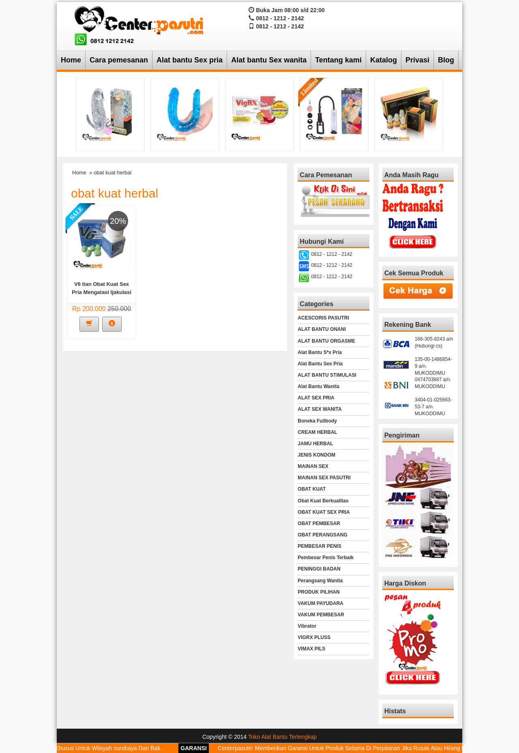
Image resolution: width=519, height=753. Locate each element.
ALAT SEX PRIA (316, 398)
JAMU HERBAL (315, 443)
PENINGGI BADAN (319, 569)
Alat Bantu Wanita (318, 386)
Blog (446, 60)
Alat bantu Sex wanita (269, 60)
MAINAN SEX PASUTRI (324, 478)
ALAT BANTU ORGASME (326, 341)
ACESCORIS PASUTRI (323, 318)
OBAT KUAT (312, 489)
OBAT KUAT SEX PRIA (324, 512)
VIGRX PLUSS (314, 637)
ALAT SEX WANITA (319, 409)
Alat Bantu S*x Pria (320, 352)
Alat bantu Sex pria (190, 60)
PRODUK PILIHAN (318, 592)
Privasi (417, 60)
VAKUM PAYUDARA (320, 603)
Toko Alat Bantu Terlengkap (282, 737)
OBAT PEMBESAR (319, 523)
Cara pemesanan (119, 60)
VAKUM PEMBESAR (321, 615)
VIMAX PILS (311, 649)
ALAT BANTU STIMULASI (327, 375)
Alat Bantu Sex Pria (320, 364)
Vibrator (307, 626)
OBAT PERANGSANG (322, 535)
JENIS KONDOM (316, 455)
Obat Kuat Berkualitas (323, 501)
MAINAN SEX (313, 466)
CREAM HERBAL (317, 432)
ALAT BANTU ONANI (321, 329)
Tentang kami (338, 60)
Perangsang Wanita (320, 581)
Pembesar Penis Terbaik (326, 557)
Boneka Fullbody (317, 421)
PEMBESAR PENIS (319, 546)
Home (71, 60)
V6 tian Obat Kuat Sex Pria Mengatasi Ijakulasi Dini (101, 292)
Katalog (383, 60)
